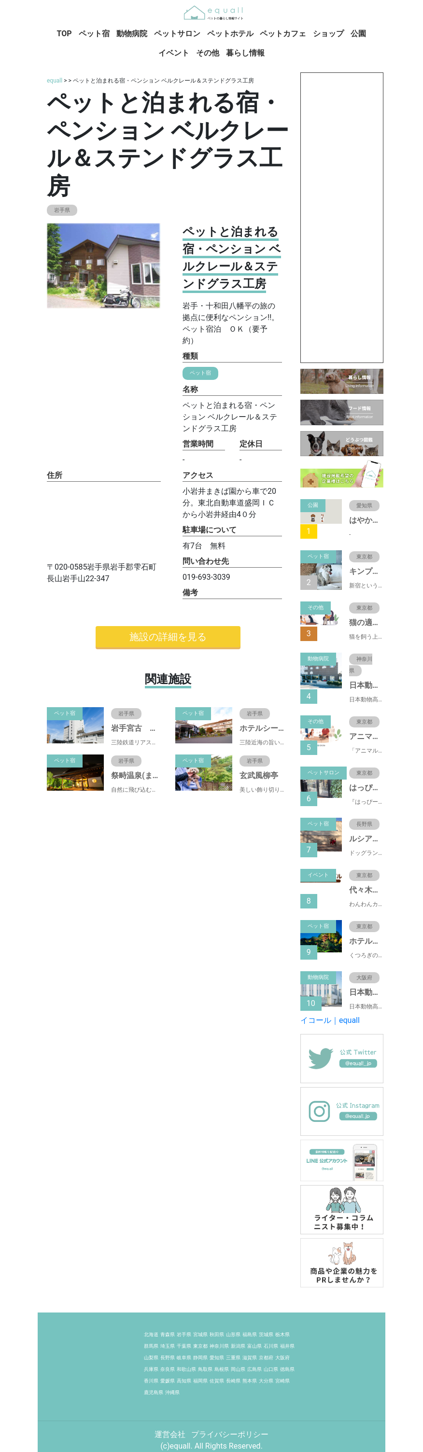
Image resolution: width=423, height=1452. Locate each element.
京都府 (266, 1357)
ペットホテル (230, 33)
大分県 (266, 1380)
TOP (64, 33)
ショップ (328, 33)
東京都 (200, 1346)
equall (54, 80)
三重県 (233, 1357)
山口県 (271, 1369)
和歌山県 (186, 1369)
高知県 (184, 1380)
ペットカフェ (283, 33)
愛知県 (217, 1357)
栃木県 (282, 1334)
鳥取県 (205, 1369)
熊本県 (249, 1380)
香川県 (151, 1380)
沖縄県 (172, 1392)
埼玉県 (167, 1346)
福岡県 (200, 1380)
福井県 (287, 1346)
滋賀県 (249, 1357)
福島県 (249, 1334)
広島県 (254, 1369)
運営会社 (171, 1434)
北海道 (151, 1334)
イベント (173, 52)
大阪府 (282, 1357)
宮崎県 (282, 1380)
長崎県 (233, 1380)
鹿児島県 (153, 1392)
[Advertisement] (342, 218)
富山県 (254, 1346)
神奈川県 (219, 1346)
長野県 (167, 1357)
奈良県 (167, 1369)
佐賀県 (217, 1380)
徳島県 (287, 1369)
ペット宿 (94, 33)
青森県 (167, 1334)
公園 (358, 33)
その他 (207, 52)
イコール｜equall (330, 1020)
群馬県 (151, 1346)
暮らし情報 (245, 52)
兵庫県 (151, 1369)
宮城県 (200, 1334)
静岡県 (200, 1357)
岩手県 (184, 1334)
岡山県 (238, 1369)
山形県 (233, 1334)
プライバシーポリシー (229, 1434)
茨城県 (266, 1334)
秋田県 (217, 1334)
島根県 (221, 1369)
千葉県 (184, 1346)
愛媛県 (167, 1380)
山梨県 (151, 1357)
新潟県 (238, 1346)
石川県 (271, 1346)
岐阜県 (184, 1357)
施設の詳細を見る (168, 636)
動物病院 (131, 33)
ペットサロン (177, 33)
